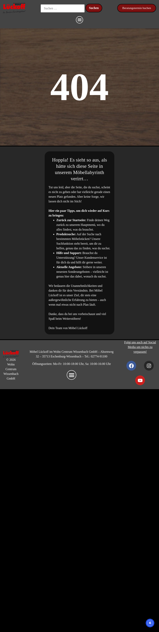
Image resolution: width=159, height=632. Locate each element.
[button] (79, 19)
